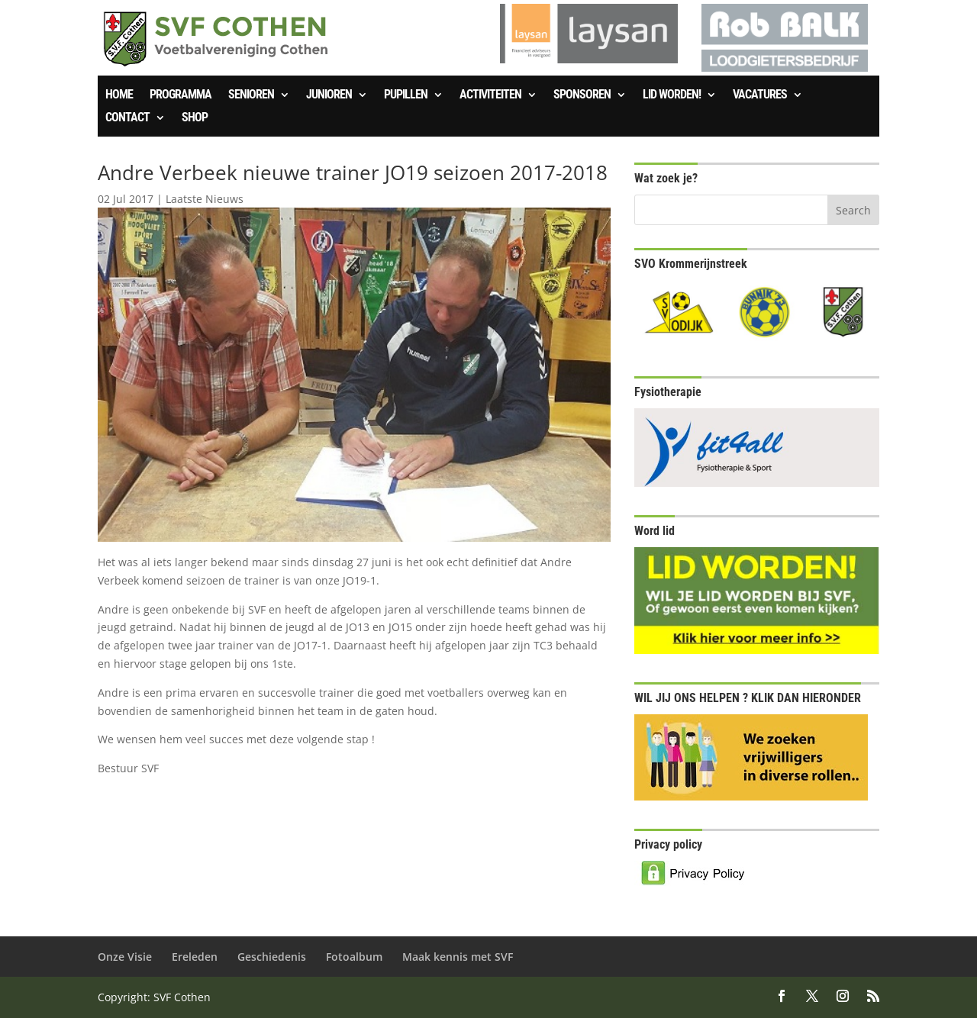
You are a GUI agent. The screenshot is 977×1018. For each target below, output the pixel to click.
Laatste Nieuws (204, 199)
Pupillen (405, 95)
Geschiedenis (271, 956)
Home (119, 95)
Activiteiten (490, 95)
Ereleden (195, 956)
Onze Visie (125, 956)
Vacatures (760, 95)
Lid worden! (672, 95)
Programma (180, 95)
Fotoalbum (354, 956)
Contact (127, 118)
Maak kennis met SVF (457, 956)
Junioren (329, 95)
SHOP (195, 118)
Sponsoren (582, 95)
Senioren (251, 95)
